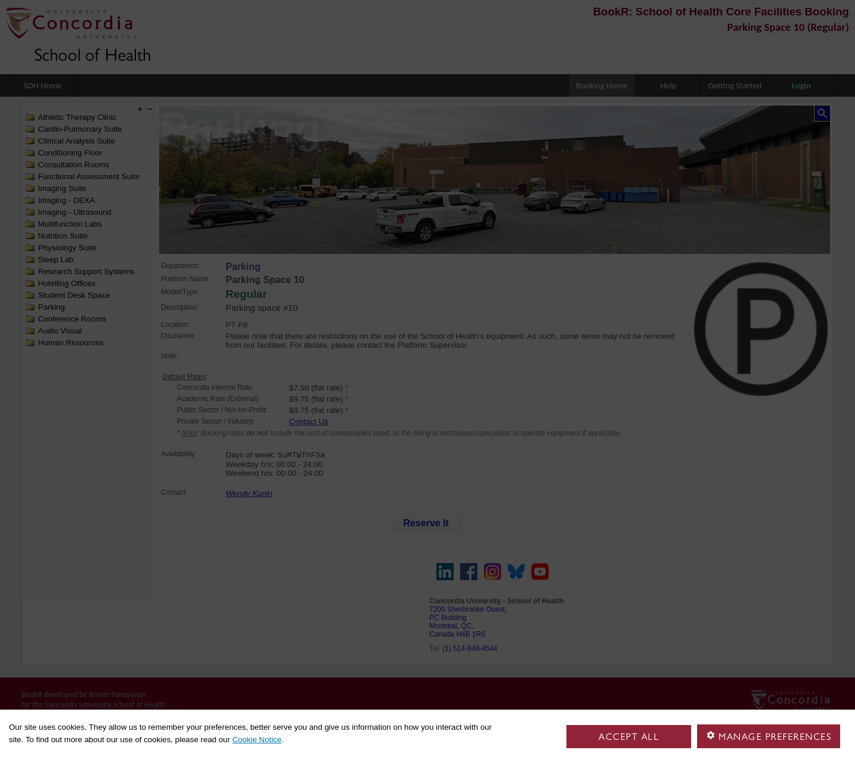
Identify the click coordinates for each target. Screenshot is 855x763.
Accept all (628, 736)
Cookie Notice (256, 739)
